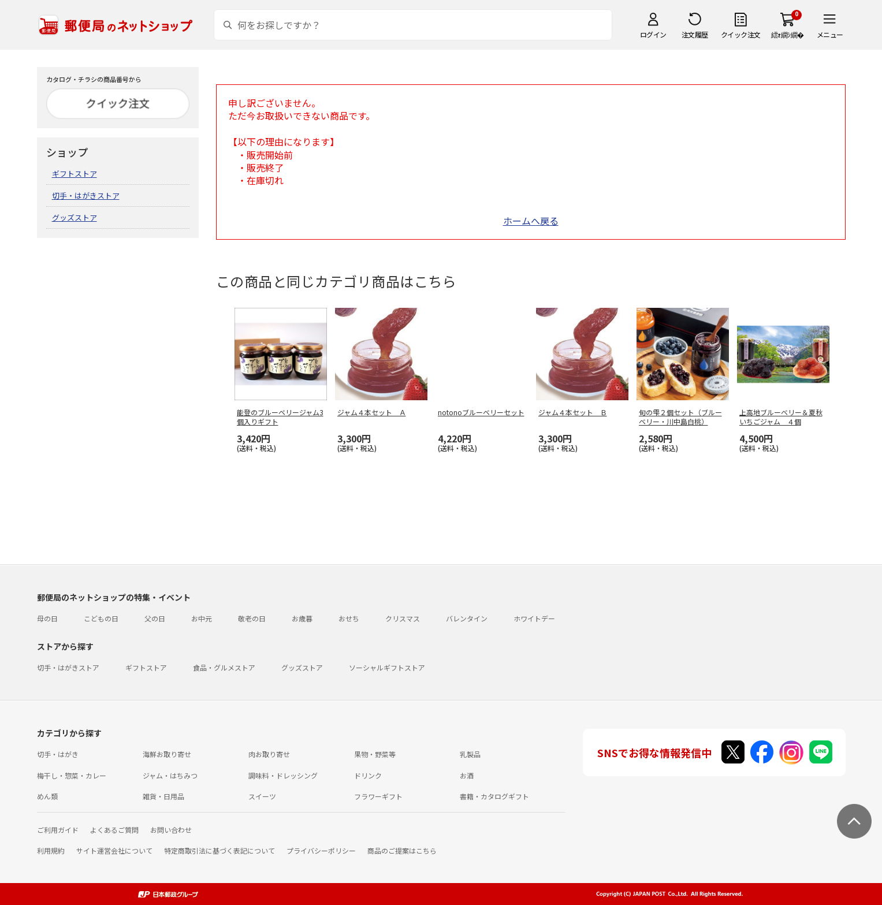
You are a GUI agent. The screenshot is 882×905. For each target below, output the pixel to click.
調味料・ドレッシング (283, 775)
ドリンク (368, 775)
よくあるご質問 (114, 830)
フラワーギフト (378, 796)
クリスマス (402, 618)
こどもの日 (101, 618)
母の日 (47, 618)
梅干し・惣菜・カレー (71, 775)
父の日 (154, 618)
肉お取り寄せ (269, 754)
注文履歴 (695, 34)
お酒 (467, 775)
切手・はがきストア (86, 195)
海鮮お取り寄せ (167, 754)
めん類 (47, 796)
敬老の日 (252, 618)
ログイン (653, 34)
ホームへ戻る (531, 221)
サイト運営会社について (114, 850)
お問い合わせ (171, 830)
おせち (348, 618)
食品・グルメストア (224, 667)
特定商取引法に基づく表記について (219, 850)
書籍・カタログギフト (494, 796)
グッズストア (74, 217)
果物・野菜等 (375, 754)
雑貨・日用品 (163, 796)
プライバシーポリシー (321, 850)
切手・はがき (58, 754)
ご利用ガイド (58, 830)
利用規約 (51, 850)
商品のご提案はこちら (402, 850)
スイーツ (262, 796)
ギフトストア (74, 173)
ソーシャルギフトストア (387, 667)
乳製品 (470, 754)
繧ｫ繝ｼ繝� (787, 34)
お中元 (201, 618)
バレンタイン (466, 618)
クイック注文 (741, 34)
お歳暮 (302, 618)
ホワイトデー (534, 618)
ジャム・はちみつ (170, 775)
